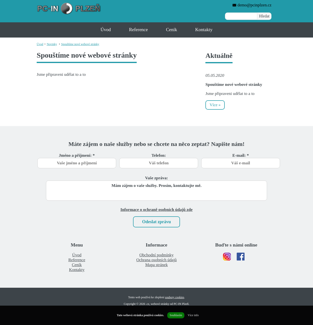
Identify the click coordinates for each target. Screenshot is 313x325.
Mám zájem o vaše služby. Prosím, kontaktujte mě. (156, 191)
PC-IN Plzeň (181, 304)
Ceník (171, 29)
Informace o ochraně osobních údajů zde (156, 209)
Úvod (106, 29)
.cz (147, 304)
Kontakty (203, 29)
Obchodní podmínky (156, 255)
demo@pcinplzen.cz (251, 5)
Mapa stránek (156, 264)
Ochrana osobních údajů (156, 260)
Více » (215, 105)
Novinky (52, 44)
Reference (138, 29)
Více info (193, 315)
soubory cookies (174, 297)
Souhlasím (176, 315)
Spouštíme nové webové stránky (80, 44)
